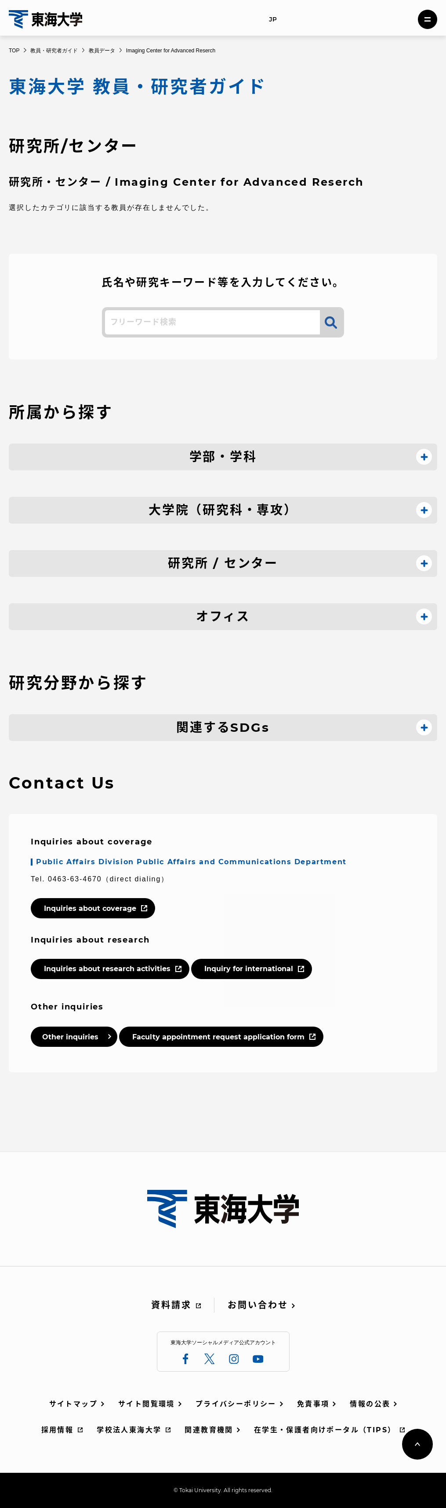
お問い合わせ (258, 1305)
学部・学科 (223, 456)
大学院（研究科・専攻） (223, 510)
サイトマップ (73, 1404)
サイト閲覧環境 (146, 1404)
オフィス (223, 616)
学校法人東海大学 (129, 1430)
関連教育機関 (209, 1430)
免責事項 (313, 1404)
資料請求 (171, 1305)
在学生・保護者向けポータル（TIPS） (325, 1430)
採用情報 (57, 1430)
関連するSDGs (222, 727)
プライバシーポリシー (236, 1404)
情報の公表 (370, 1404)
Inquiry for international (248, 969)
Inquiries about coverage (90, 908)
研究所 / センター (223, 563)
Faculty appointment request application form (218, 1037)
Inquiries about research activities (107, 969)
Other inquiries (70, 1037)
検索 (330, 322)
